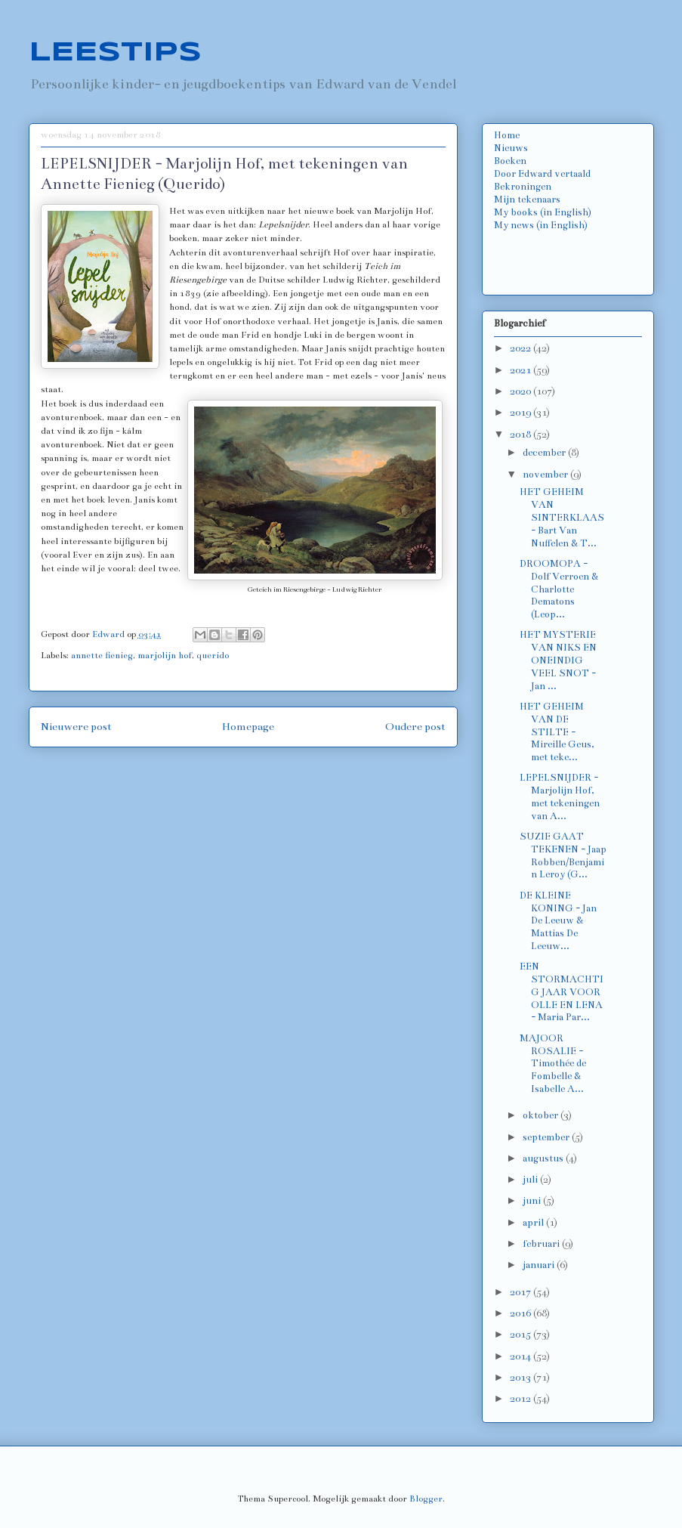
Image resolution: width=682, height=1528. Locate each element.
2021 (521, 370)
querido (212, 655)
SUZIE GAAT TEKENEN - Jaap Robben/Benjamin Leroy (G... (563, 855)
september (547, 1137)
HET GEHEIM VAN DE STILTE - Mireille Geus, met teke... (557, 732)
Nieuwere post (76, 726)
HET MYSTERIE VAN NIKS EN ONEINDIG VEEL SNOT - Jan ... (558, 660)
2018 (521, 434)
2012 (521, 1399)
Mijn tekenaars (527, 199)
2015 (521, 1334)
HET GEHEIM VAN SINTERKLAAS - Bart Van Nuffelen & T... (562, 517)
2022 (521, 348)
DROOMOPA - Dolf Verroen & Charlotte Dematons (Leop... (559, 589)
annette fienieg (102, 655)
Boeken (510, 161)
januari (540, 1265)
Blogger (426, 1498)
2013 (521, 1378)
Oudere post (415, 726)
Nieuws (511, 148)
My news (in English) (541, 225)
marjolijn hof (164, 655)
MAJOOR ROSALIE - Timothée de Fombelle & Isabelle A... (553, 1063)
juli (531, 1180)
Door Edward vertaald (542, 174)
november (546, 475)
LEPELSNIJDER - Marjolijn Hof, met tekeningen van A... (560, 796)
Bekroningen (522, 187)
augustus (544, 1158)
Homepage (248, 726)
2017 (521, 1292)
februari (542, 1244)
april (534, 1223)
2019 (521, 413)
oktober (541, 1115)
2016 (521, 1313)
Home (507, 135)
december (545, 453)
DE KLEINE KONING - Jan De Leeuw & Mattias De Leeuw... (558, 920)
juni (533, 1201)
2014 (521, 1356)
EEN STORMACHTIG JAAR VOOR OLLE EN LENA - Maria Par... (561, 991)
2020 (521, 391)
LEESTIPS (115, 53)
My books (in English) (542, 212)
